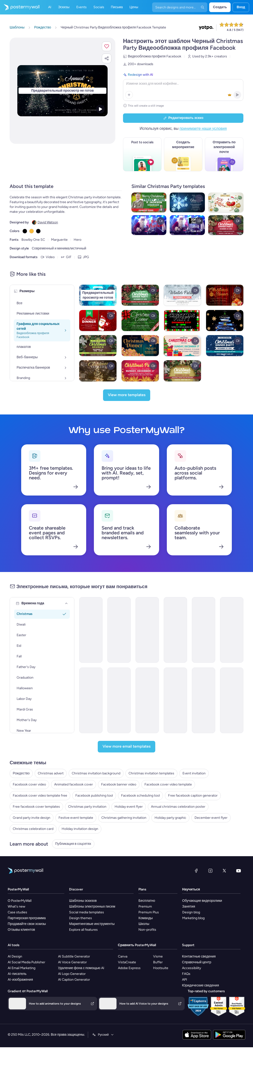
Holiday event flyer (129, 807)
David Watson (48, 222)
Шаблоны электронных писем (92, 906)
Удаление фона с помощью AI (81, 968)
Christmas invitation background (96, 773)
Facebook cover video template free (40, 795)
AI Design (15, 956)
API (184, 980)
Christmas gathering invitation (123, 818)
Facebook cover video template (168, 784)
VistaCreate (127, 962)
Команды (145, 918)
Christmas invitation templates (151, 773)
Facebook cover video (29, 784)
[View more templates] (126, 395)
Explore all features (83, 930)
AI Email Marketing (21, 968)
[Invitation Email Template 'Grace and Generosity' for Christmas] (147, 630)
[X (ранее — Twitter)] (224, 870)
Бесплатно (146, 901)
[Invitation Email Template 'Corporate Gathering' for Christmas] (231, 630)
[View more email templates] (126, 746)
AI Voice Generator (72, 962)
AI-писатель (17, 974)
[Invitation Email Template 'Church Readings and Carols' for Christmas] (119, 700)
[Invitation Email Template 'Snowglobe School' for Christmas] (91, 700)
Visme (158, 956)
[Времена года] (66, 603)
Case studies (17, 912)
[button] (106, 46)
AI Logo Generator (72, 974)
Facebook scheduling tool (140, 795)
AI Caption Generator (74, 980)
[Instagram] (210, 870)
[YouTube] (238, 870)
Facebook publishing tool (94, 795)
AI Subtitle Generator (74, 956)
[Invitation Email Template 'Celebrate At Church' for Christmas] (175, 700)
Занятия (188, 906)
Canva (122, 956)
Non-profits (147, 930)
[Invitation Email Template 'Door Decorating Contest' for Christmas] (175, 630)
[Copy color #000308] (38, 231)
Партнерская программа (27, 918)
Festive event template (75, 818)
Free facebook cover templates (36, 807)
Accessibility (191, 968)
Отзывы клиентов (21, 930)
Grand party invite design (31, 818)
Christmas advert (51, 773)
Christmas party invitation (87, 807)
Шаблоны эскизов (83, 901)
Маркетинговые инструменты (92, 924)
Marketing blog (193, 918)
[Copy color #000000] (24, 231)
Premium (145, 906)
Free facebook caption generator (193, 795)
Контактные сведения (199, 956)
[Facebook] (196, 870)
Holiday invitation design (80, 829)
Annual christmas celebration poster (178, 807)
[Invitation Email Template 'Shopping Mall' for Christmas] (119, 630)
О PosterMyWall (20, 901)
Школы (143, 924)
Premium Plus (148, 912)
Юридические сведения (200, 985)
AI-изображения (20, 980)
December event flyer (211, 818)
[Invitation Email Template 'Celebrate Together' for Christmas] (203, 700)
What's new (16, 906)
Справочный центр (196, 962)
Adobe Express (129, 968)
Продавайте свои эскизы (27, 924)
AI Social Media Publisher (26, 962)
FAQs (186, 974)
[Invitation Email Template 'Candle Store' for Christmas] (203, 630)
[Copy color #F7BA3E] (31, 231)
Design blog (191, 912)
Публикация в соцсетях (73, 844)
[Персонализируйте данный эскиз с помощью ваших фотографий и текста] (62, 90)
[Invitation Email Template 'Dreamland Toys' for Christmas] (91, 630)
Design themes (80, 918)
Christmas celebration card (33, 829)
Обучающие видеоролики (202, 901)
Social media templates (86, 912)
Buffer (158, 962)
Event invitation (194, 773)
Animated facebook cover (73, 784)
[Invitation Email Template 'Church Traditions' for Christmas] (231, 700)
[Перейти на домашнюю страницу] (19, 7)
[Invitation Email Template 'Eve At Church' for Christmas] (147, 700)
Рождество (21, 773)
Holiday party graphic (170, 818)
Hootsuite (160, 968)
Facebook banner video (118, 784)
